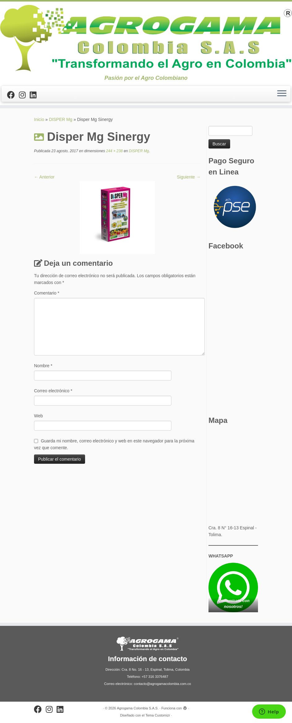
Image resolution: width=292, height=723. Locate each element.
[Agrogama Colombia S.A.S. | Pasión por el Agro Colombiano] (146, 38)
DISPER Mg (60, 119)
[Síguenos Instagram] (24, 95)
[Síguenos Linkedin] (35, 95)
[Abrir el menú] (281, 94)
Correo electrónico (53, 390)
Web (38, 415)
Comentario (46, 292)
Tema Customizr (157, 715)
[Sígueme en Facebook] (13, 95)
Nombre (43, 365)
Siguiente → (188, 176)
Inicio (39, 119)
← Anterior (44, 176)
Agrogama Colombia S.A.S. (138, 708)
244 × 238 (114, 151)
